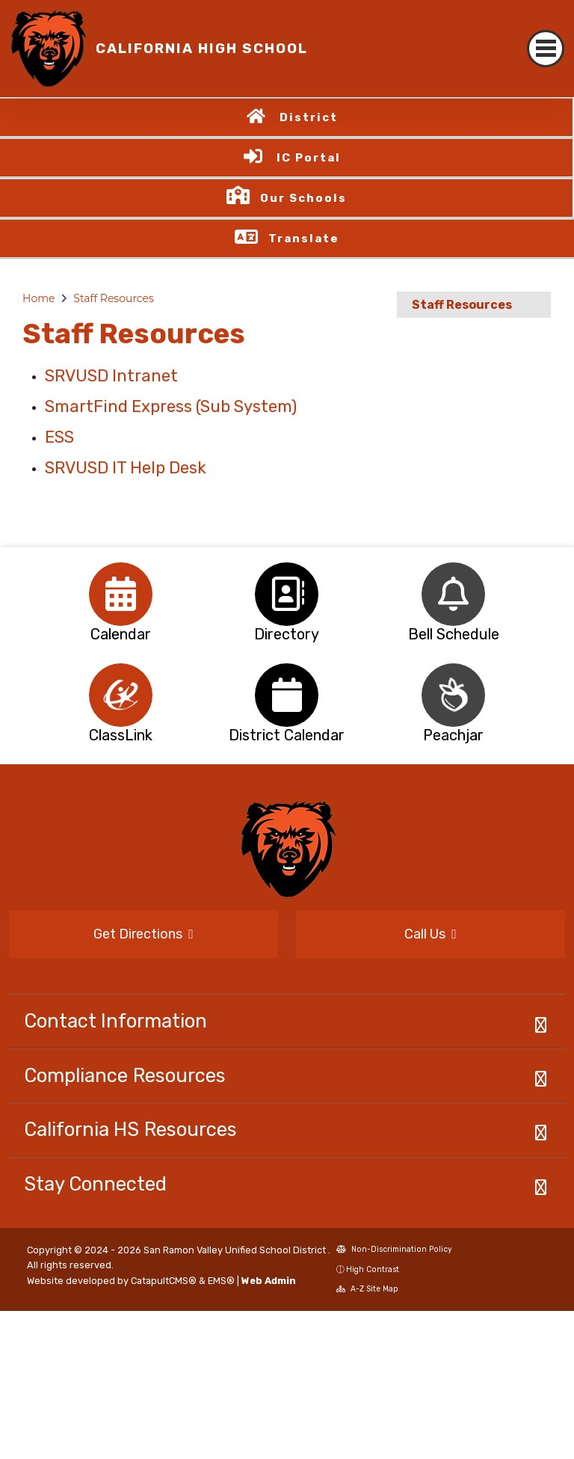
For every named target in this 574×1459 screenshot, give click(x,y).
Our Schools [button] (303, 198)
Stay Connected (95, 1184)
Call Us (430, 934)
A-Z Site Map (367, 1289)
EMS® (221, 1280)
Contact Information (115, 1021)
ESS (59, 437)
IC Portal (309, 158)
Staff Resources (113, 298)
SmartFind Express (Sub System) (171, 406)
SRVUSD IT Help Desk (125, 468)
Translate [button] (303, 238)
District (309, 117)
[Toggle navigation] (545, 48)
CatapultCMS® (164, 1280)
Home (38, 298)
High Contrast (372, 1269)
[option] (120, 594)
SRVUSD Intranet (111, 376)
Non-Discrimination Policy (394, 1249)
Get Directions (143, 934)
